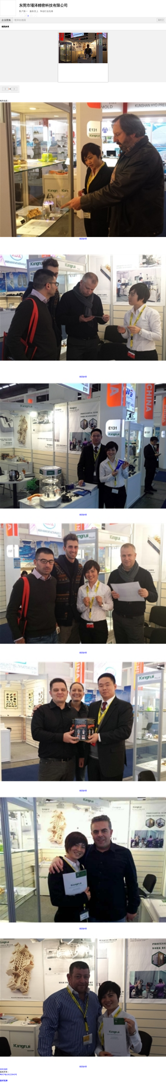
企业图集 (6, 20)
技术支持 (3, 1081)
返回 (161, 20)
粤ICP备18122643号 (8, 1074)
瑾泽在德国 (20, 20)
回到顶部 (3, 1069)
